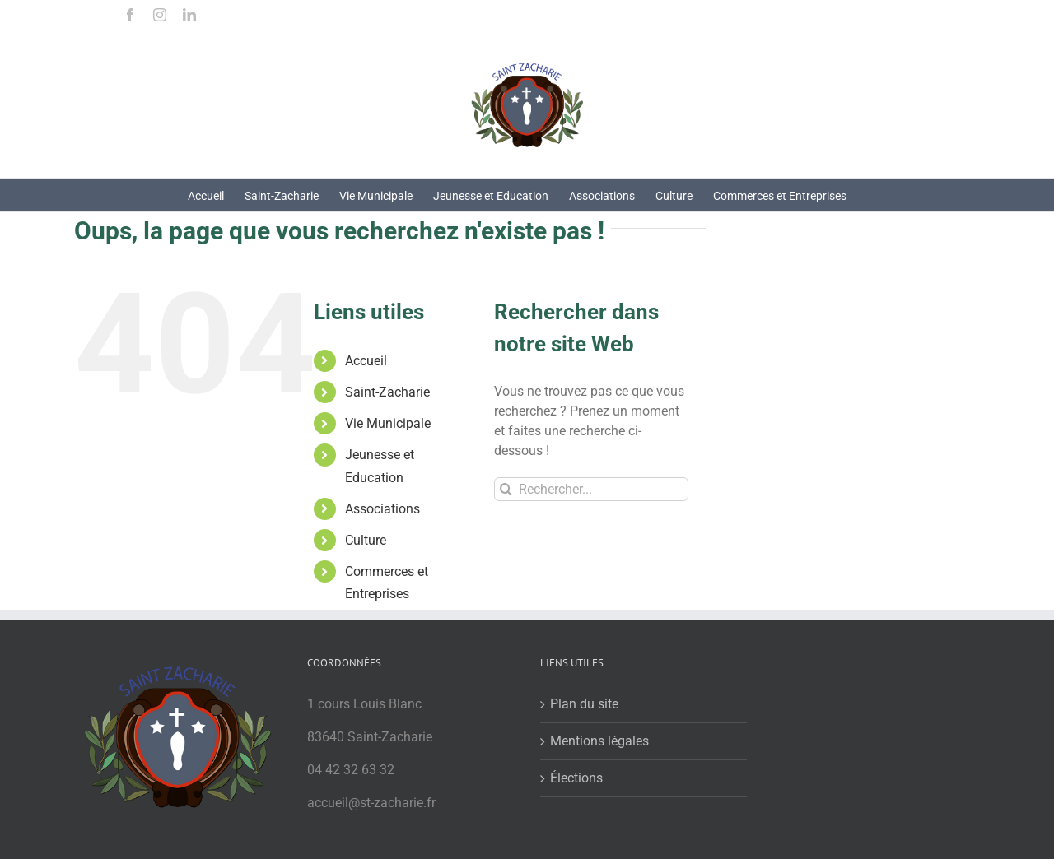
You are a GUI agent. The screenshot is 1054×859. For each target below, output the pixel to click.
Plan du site (584, 704)
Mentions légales (599, 741)
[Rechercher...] (591, 489)
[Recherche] (506, 489)
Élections (576, 778)
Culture (365, 540)
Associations (382, 509)
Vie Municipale (388, 423)
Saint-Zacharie (387, 392)
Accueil (366, 361)
